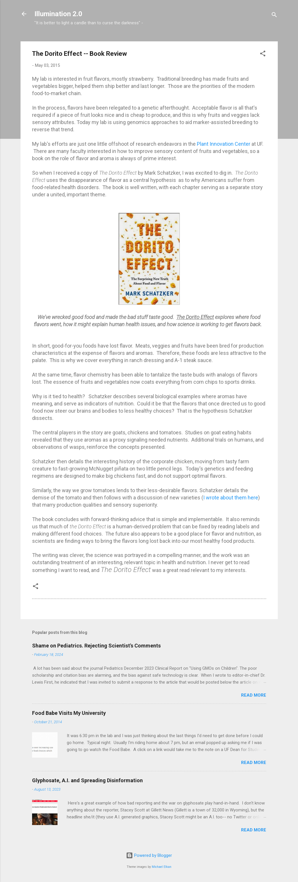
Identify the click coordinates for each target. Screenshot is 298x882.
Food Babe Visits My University (69, 713)
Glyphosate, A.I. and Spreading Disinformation (87, 780)
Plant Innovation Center (224, 144)
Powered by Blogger (149, 855)
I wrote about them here (230, 497)
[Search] (274, 16)
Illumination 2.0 (58, 14)
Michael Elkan (161, 867)
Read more (253, 695)
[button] (262, 54)
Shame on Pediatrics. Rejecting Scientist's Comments (96, 646)
